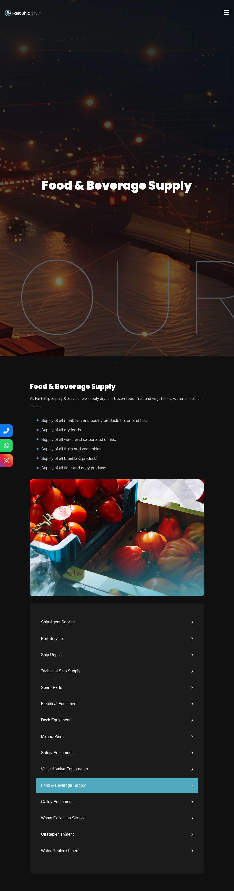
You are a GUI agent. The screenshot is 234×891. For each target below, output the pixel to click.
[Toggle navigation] (226, 13)
